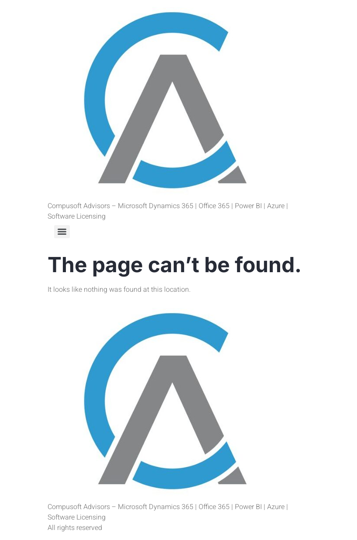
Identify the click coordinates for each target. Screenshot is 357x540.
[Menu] (62, 231)
